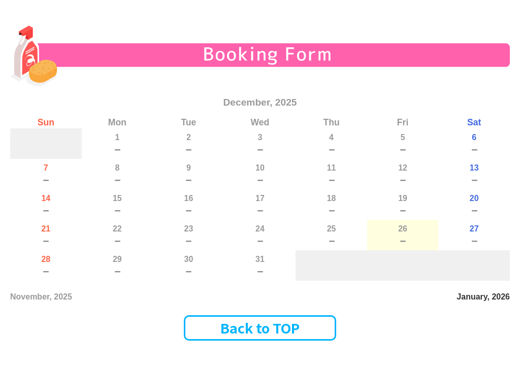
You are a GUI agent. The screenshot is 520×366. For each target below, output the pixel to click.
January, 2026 (483, 296)
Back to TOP (260, 328)
